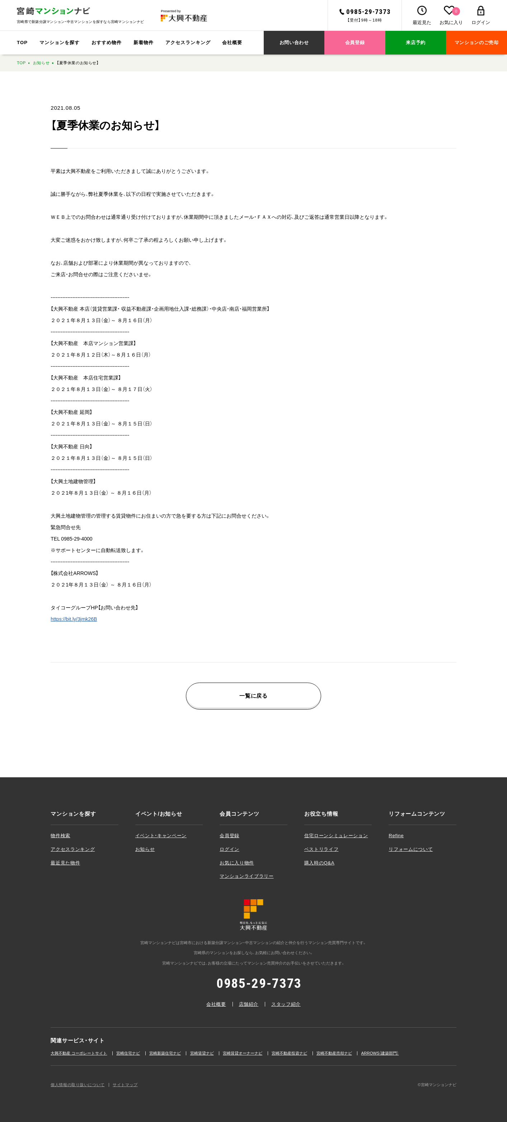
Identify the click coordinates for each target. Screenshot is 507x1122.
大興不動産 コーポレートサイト (79, 1053)
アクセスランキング (188, 42)
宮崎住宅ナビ (128, 1053)
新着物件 (143, 42)
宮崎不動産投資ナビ (289, 1053)
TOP (22, 42)
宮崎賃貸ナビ (202, 1053)
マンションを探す (59, 42)
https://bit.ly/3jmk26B (74, 619)
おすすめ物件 (106, 42)
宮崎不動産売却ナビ (334, 1053)
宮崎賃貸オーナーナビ (242, 1053)
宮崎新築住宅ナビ (165, 1053)
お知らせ (41, 63)
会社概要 (232, 42)
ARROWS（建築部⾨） (380, 1053)
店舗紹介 (249, 1004)
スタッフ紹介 (286, 1004)
